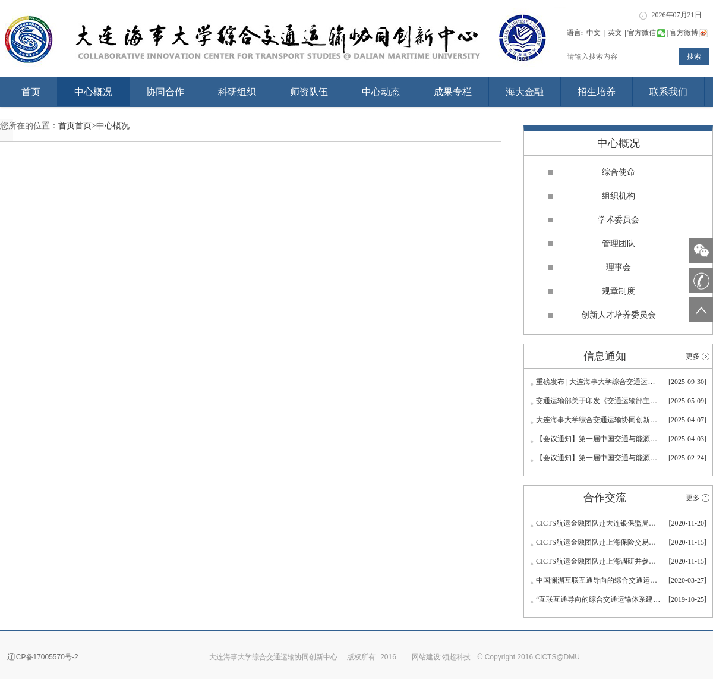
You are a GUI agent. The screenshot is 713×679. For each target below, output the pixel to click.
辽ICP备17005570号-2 (42, 657)
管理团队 (618, 243)
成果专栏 (453, 92)
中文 (593, 33)
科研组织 (237, 92)
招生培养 (597, 92)
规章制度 (618, 291)
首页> (85, 125)
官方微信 (646, 33)
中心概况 (93, 92)
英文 (615, 33)
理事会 (618, 267)
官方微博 (689, 33)
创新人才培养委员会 (618, 314)
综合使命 (618, 172)
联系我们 (668, 92)
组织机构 (618, 195)
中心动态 (381, 92)
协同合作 (165, 92)
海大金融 (525, 92)
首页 (30, 92)
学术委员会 (618, 219)
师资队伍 (309, 92)
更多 (693, 356)
